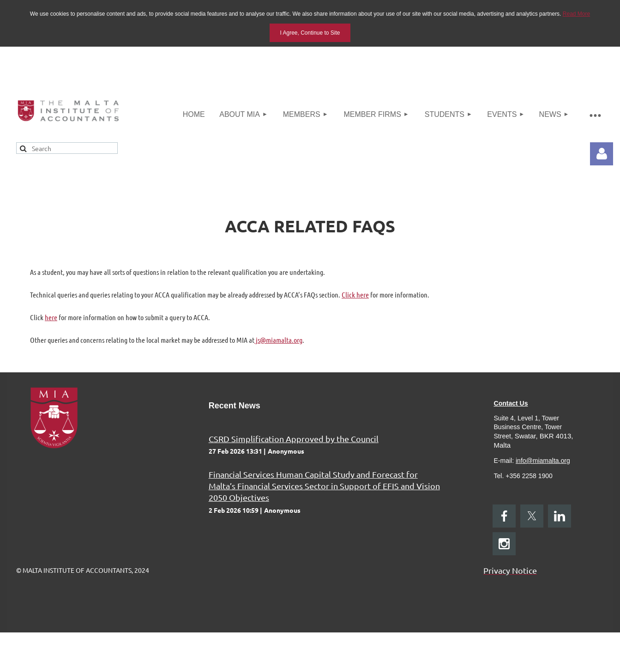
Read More (576, 14)
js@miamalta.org (278, 339)
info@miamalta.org (543, 460)
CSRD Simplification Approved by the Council (294, 438)
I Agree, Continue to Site (310, 33)
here (51, 317)
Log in (601, 153)
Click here (355, 294)
